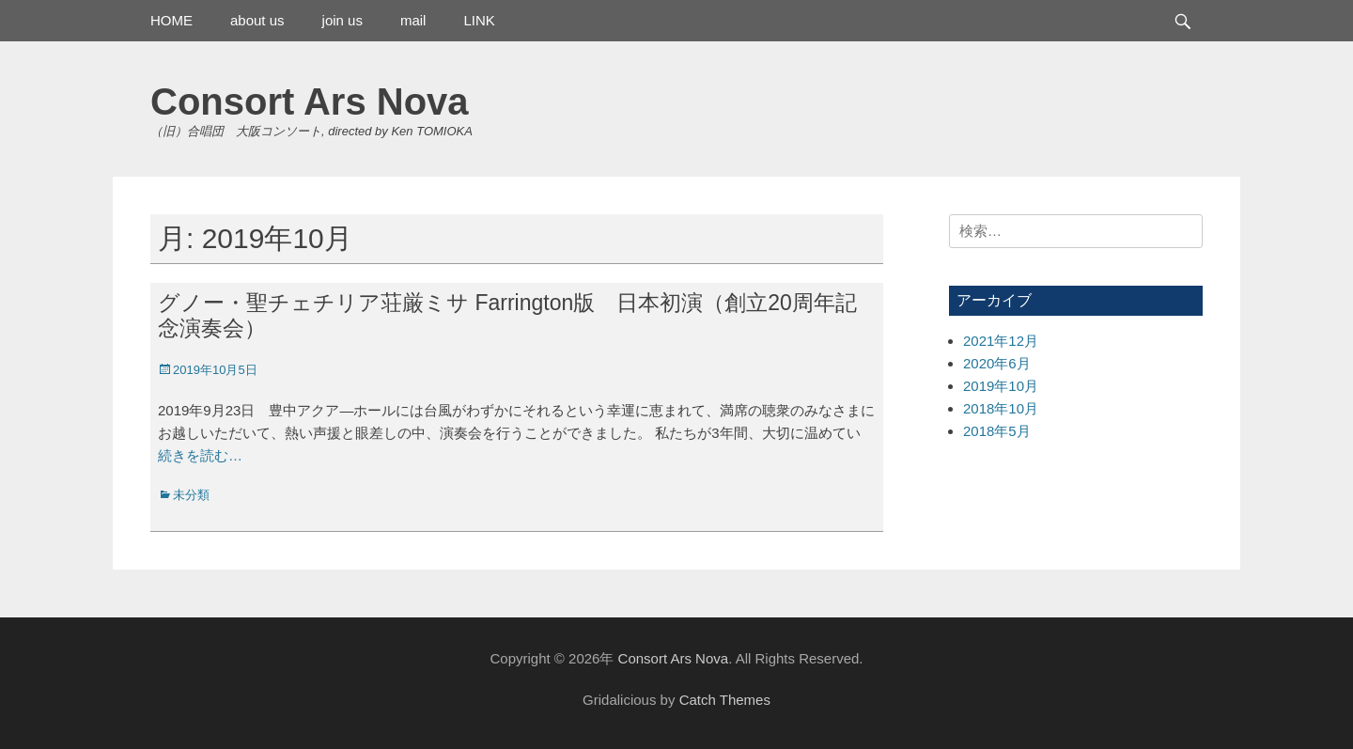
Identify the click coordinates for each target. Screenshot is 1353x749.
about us (257, 20)
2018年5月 (997, 431)
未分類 (191, 495)
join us (342, 20)
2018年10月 (1000, 408)
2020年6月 (997, 363)
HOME (171, 20)
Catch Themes (724, 700)
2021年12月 (1000, 341)
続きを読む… (200, 455)
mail (413, 20)
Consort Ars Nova (309, 101)
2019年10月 (1000, 386)
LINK (478, 20)
